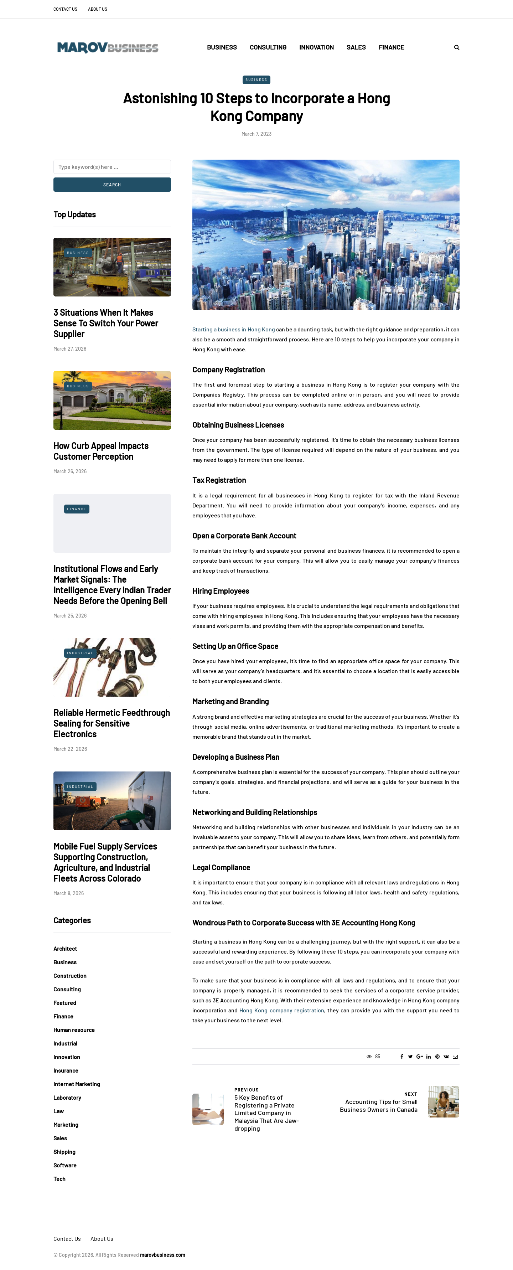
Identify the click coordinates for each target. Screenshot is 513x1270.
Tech (59, 1178)
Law (58, 1111)
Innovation (316, 47)
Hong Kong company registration (281, 1010)
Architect (65, 948)
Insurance (65, 1070)
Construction (70, 975)
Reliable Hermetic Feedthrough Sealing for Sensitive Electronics (111, 723)
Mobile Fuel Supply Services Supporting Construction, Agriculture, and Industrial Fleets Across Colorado (105, 862)
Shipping (64, 1151)
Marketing (65, 1124)
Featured (64, 1002)
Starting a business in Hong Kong (233, 329)
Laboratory (67, 1097)
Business (222, 47)
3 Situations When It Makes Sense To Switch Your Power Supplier (105, 323)
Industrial (80, 653)
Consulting (268, 47)
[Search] (112, 167)
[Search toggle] (454, 46)
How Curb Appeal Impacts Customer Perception (101, 450)
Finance (391, 47)
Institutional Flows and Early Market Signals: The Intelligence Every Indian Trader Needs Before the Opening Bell (112, 584)
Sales (356, 47)
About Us (97, 8)
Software (65, 1165)
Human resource (74, 1029)
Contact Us (65, 8)
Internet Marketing (76, 1083)
